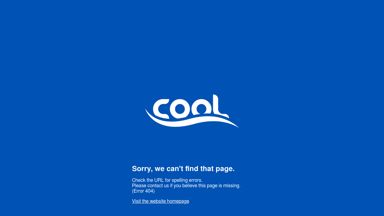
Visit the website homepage (160, 201)
